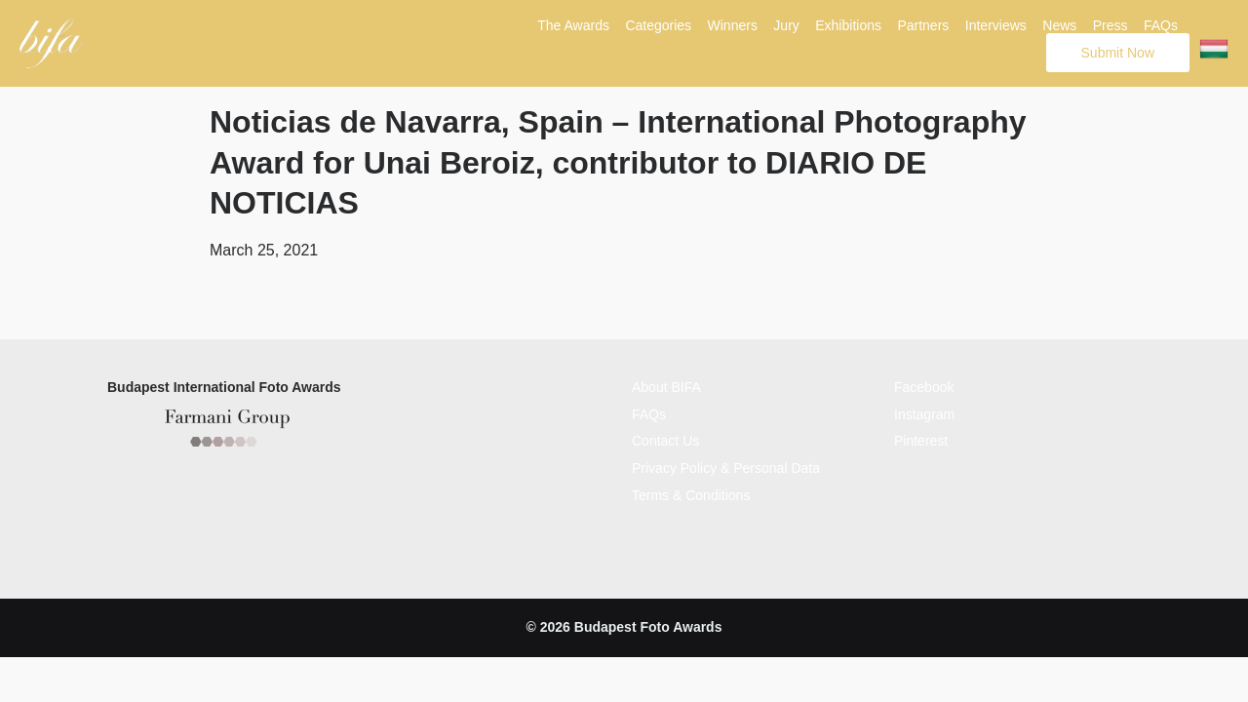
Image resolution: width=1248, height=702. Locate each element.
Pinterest (921, 439)
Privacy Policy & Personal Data (726, 465)
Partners (923, 25)
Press (1110, 25)
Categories (658, 25)
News (1059, 25)
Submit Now (1117, 52)
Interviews (996, 25)
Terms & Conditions (691, 492)
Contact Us (665, 439)
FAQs (1161, 25)
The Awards (573, 25)
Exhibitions (848, 25)
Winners (733, 25)
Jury (786, 25)
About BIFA (666, 385)
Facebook (924, 385)
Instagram (924, 411)
